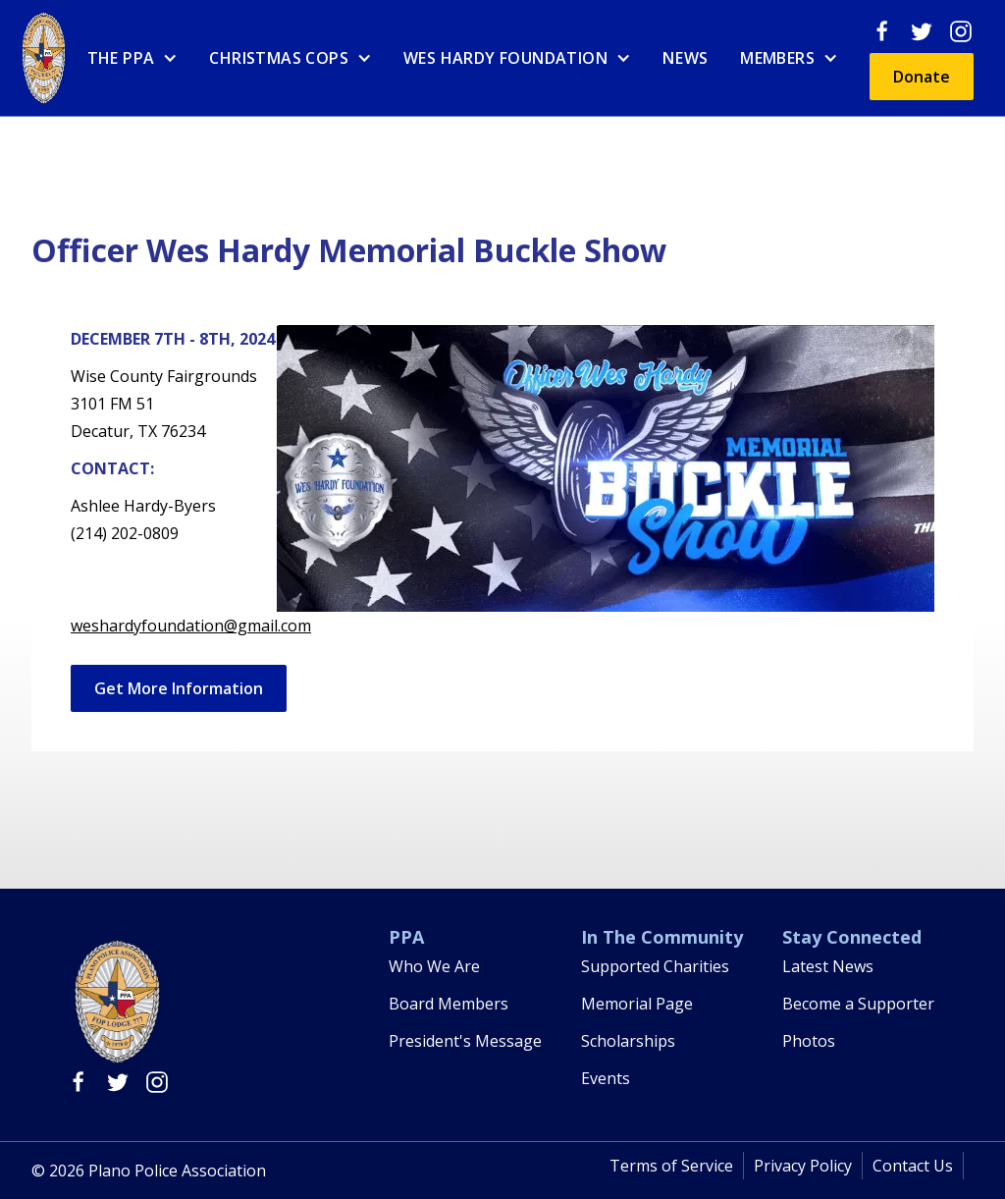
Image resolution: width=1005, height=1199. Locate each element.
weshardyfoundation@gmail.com (191, 625)
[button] (133, 58)
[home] (43, 58)
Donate (921, 76)
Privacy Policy (803, 1165)
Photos (808, 1041)
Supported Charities (655, 966)
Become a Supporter (858, 1003)
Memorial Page (637, 1003)
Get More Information (178, 688)
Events (605, 1078)
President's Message (465, 1041)
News (685, 58)
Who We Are (434, 966)
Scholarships (628, 1041)
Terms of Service (671, 1165)
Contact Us (913, 1165)
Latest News (827, 966)
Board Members (448, 1003)
